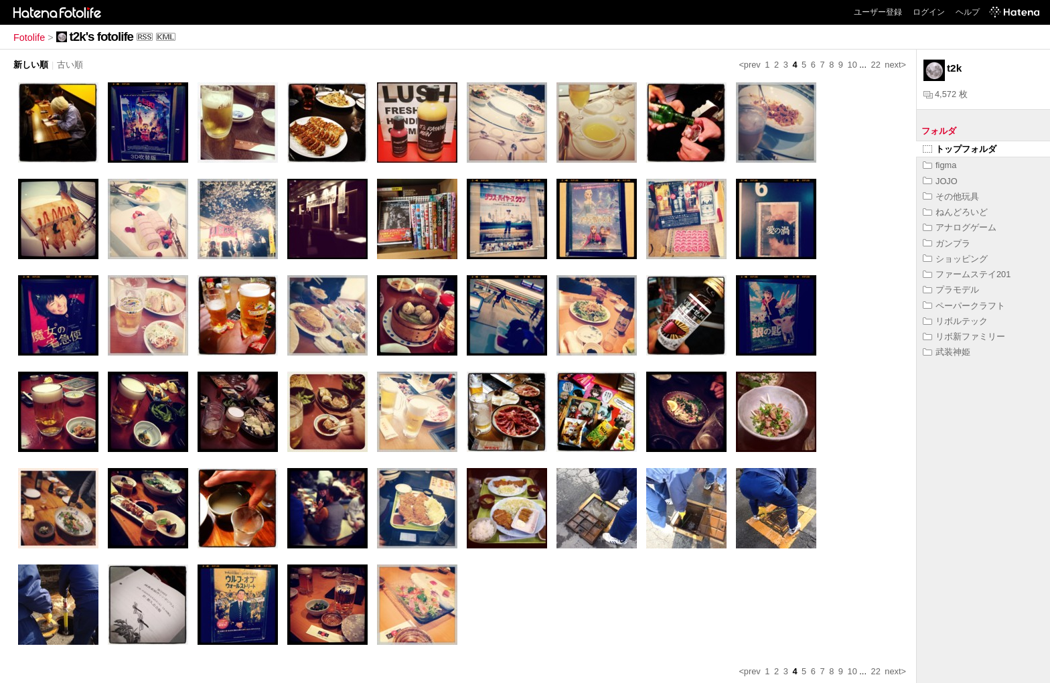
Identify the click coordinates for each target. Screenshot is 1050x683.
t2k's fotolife (101, 36)
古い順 (70, 65)
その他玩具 (951, 197)
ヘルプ (968, 12)
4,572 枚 (945, 94)
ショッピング (955, 259)
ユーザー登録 (878, 12)
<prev (749, 65)
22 (876, 65)
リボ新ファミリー (964, 336)
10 (852, 65)
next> (895, 65)
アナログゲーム (959, 227)
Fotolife (29, 37)
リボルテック (955, 321)
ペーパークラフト (964, 306)
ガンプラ (946, 243)
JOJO (940, 181)
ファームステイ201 (966, 274)
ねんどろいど (955, 212)
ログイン (929, 12)
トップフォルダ (959, 149)
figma (939, 165)
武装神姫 (946, 352)
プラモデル (951, 290)
